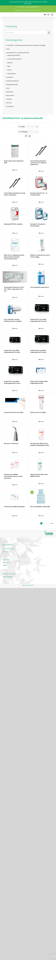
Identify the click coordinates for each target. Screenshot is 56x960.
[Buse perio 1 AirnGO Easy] (15, 433)
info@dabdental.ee (8, 548)
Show (23, 132)
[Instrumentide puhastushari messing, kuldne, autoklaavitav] (15, 182)
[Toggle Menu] (52, 14)
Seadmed (9, 99)
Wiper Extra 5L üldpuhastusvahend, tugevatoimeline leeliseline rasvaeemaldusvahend (14, 257)
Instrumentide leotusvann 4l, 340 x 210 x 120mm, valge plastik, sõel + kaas (14, 289)
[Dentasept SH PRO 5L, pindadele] (15, 213)
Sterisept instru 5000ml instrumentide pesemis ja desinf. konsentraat (13, 476)
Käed (8, 66)
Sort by (22, 126)
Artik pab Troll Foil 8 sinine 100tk (13, 412)
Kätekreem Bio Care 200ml (38, 412)
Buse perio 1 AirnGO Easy (11, 443)
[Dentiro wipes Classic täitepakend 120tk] (15, 150)
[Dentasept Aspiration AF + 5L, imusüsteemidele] (41, 182)
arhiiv (8, 49)
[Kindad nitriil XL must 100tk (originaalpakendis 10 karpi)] (41, 309)
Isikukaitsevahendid (12, 84)
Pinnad (9, 70)
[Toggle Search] (48, 14)
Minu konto (6, 559)
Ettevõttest (6, 562)
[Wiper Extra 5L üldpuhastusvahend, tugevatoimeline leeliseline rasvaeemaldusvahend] (15, 244)
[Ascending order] (37, 126)
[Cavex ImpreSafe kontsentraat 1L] (41, 277)
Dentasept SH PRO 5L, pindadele (13, 224)
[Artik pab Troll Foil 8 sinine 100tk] (15, 402)
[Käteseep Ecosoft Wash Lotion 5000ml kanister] (41, 464)
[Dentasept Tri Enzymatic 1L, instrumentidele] (41, 213)
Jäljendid (10, 62)
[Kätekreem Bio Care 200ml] (41, 402)
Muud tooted (10, 95)
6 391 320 (5, 552)
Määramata (9, 92)
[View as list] (29, 136)
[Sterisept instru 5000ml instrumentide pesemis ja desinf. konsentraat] (15, 464)
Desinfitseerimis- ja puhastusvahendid (17, 52)
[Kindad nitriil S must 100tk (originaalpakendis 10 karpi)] (15, 340)
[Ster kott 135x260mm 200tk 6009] (41, 496)
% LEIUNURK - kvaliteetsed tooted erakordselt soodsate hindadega (25, 45)
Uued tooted (10, 106)
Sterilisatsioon (11, 73)
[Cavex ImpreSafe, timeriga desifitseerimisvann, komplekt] (15, 309)
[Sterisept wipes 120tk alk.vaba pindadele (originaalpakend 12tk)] (41, 433)
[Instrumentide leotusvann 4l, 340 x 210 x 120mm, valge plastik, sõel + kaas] (15, 277)
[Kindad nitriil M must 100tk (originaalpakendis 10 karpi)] (41, 340)
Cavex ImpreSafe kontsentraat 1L (39, 287)
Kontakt (5, 565)
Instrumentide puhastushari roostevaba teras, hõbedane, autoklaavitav (38, 162)
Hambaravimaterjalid (12, 81)
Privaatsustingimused (9, 574)
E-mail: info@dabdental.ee (32, 7)
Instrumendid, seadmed (14, 59)
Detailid (15, 170)
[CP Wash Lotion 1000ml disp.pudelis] (15, 496)
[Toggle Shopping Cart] (45, 14)
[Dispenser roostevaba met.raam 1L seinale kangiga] (41, 244)
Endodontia (9, 77)
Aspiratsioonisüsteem (13, 55)
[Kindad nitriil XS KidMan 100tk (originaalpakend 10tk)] (41, 371)
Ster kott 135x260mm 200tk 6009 (40, 506)
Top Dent (9, 103)
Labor (8, 88)
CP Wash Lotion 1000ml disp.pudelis (14, 506)
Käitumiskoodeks (8, 577)
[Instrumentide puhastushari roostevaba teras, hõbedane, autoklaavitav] (41, 150)
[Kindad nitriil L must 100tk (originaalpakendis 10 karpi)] (15, 371)
